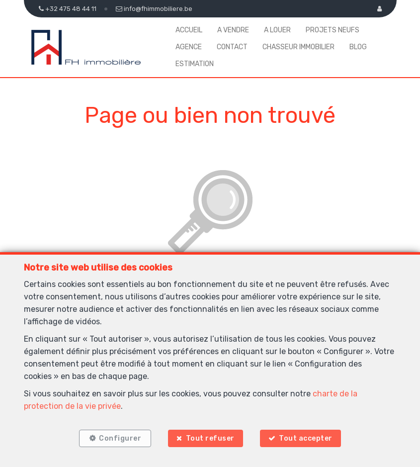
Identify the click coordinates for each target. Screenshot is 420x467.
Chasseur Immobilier (298, 47)
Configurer (120, 438)
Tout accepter (306, 438)
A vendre (233, 30)
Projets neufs (332, 30)
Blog (358, 47)
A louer (277, 30)
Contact (232, 47)
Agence (188, 47)
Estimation (194, 64)
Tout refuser (210, 438)
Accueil (188, 30)
